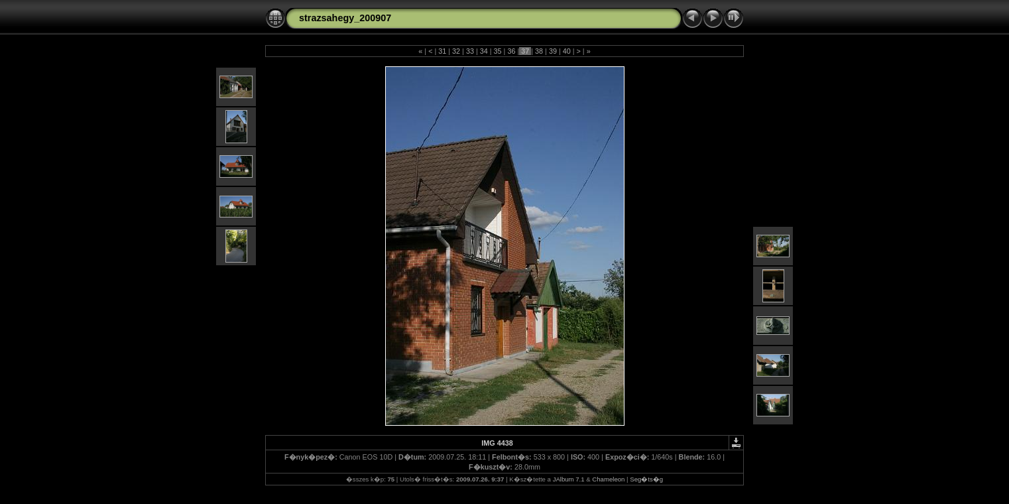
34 (484, 51)
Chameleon (608, 479)
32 (456, 51)
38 (539, 51)
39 (553, 51)
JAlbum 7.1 (569, 479)
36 (511, 51)
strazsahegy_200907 (345, 18)
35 (498, 51)
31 (442, 51)
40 (567, 51)
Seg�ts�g (646, 479)
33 (470, 51)
